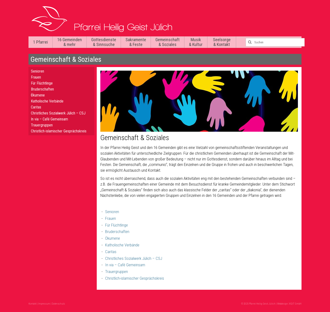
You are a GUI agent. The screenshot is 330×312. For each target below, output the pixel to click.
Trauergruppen (116, 271)
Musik (196, 42)
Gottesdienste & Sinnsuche (103, 42)
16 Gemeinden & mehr (69, 42)
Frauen (110, 218)
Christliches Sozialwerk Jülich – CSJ (133, 258)
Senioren (112, 211)
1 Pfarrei (40, 42)
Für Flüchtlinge (116, 225)
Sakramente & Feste (135, 42)
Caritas (110, 251)
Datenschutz (58, 303)
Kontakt (32, 303)
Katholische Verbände (122, 245)
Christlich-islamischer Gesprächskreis (134, 278)
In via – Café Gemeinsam (125, 264)
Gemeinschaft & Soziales (167, 42)
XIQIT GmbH (295, 303)
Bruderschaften (117, 231)
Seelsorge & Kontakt (222, 42)
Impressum (44, 303)
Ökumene (112, 238)
